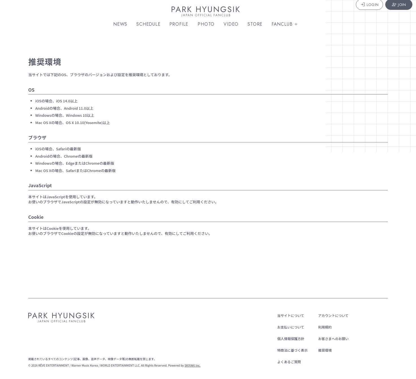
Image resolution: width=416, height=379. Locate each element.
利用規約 (322, 327)
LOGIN (360, 12)
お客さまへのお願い (331, 338)
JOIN (390, 12)
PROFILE (181, 24)
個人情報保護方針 (288, 338)
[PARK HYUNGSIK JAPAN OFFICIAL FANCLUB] (208, 12)
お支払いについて (288, 327)
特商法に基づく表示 (290, 350)
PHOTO (208, 24)
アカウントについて (331, 315)
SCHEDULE (151, 24)
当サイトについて (288, 315)
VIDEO (233, 24)
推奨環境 (322, 350)
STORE (257, 24)
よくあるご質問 (287, 361)
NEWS (122, 24)
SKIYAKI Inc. (193, 365)
